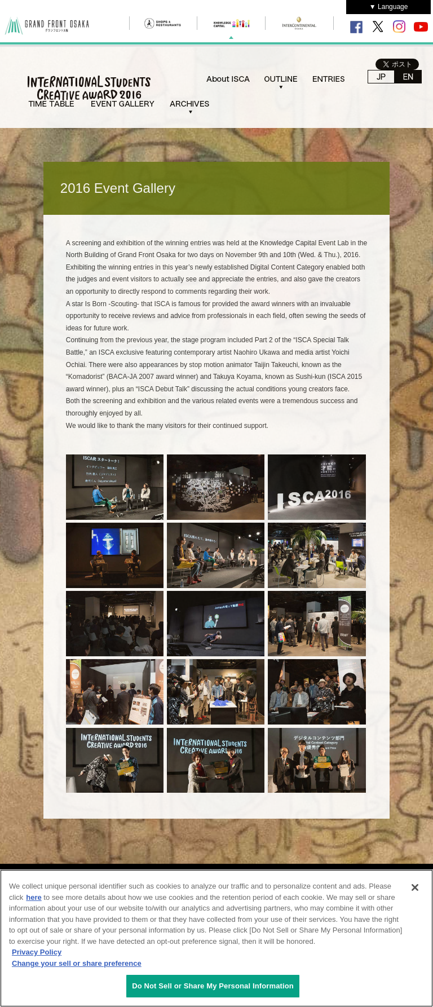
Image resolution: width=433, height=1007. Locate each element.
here (33, 897)
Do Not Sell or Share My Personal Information (213, 986)
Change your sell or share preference (77, 963)
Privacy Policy (36, 952)
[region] (216, 938)
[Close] (415, 887)
